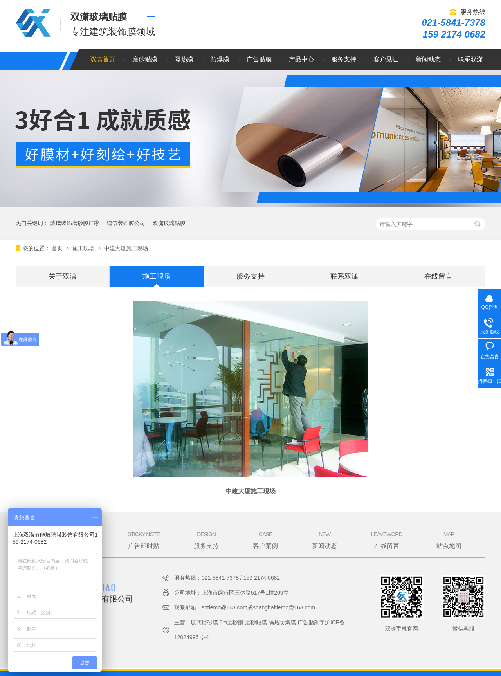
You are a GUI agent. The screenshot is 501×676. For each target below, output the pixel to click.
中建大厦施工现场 (126, 248)
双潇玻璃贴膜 (169, 223)
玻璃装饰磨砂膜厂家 (74, 223)
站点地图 (448, 539)
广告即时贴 (144, 539)
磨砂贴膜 (144, 59)
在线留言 (438, 276)
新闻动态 (428, 59)
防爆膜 (220, 59)
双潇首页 (102, 59)
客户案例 (265, 539)
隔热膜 (184, 59)
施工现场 (84, 248)
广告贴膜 (259, 59)
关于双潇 (63, 276)
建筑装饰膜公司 (126, 223)
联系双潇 (470, 59)
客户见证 (385, 59)
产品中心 (301, 59)
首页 (58, 248)
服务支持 (343, 59)
